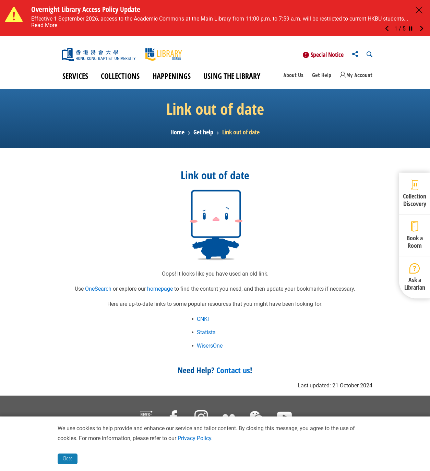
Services (75, 78)
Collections (120, 78)
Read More (44, 25)
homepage (160, 291)
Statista (206, 334)
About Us (293, 77)
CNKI (203, 321)
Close (67, 458)
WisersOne (210, 348)
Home (177, 134)
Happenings (172, 78)
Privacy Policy (194, 438)
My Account (359, 77)
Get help (203, 134)
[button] (388, 29)
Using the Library (231, 78)
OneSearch (98, 291)
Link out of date (241, 134)
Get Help (321, 77)
